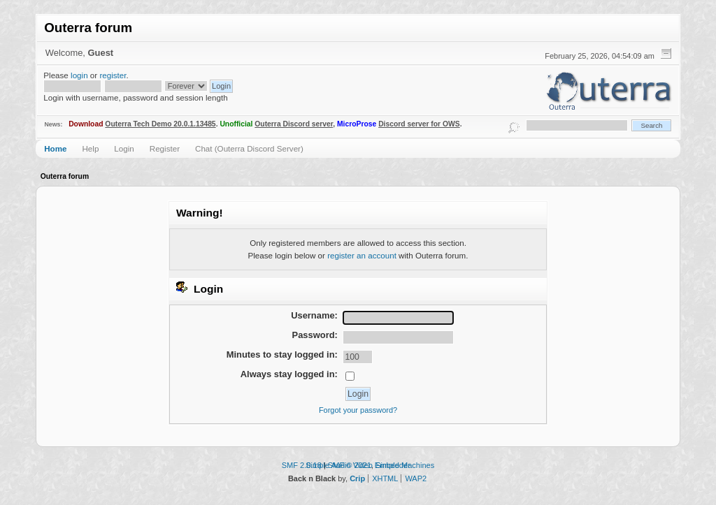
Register (165, 148)
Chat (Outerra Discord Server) (249, 148)
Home (55, 148)
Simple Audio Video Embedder (358, 465)
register (112, 75)
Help (90, 148)
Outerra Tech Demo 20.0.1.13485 (160, 124)
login (79, 75)
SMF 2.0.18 (302, 465)
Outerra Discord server (294, 124)
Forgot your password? (358, 410)
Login (124, 148)
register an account (361, 255)
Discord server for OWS (419, 124)
